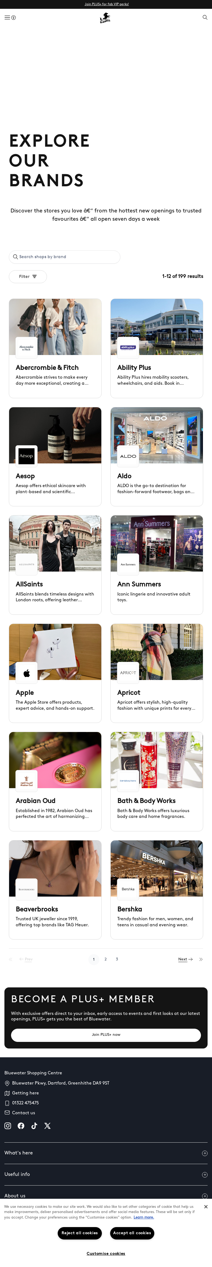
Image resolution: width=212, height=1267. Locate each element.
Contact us (23, 1113)
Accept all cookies (132, 1233)
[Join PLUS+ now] (106, 1035)
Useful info (106, 1175)
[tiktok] (34, 1126)
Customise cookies (106, 1254)
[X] (47, 1126)
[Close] (206, 1207)
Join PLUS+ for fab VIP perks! (107, 4)
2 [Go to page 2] (106, 959)
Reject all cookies (80, 1233)
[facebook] (21, 1126)
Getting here (25, 1093)
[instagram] (7, 1126)
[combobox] (64, 257)
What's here (106, 1153)
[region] (106, 1233)
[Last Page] (201, 960)
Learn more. (144, 1217)
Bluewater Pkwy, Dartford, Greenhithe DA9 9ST (60, 1083)
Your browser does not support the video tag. (106, 80)
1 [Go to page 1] (94, 959)
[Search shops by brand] (67, 257)
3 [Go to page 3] (117, 959)
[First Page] (11, 960)
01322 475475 (25, 1103)
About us (106, 1196)
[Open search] (205, 18)
